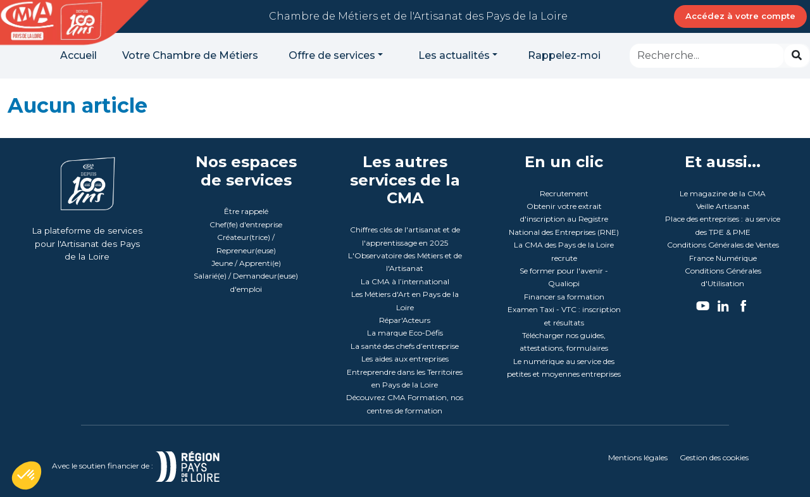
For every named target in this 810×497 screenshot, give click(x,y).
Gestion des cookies (714, 457)
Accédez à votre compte (740, 16)
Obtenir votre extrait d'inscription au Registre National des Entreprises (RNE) (564, 219)
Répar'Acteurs (404, 320)
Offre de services (332, 55)
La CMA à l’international (405, 281)
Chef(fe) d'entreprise (245, 224)
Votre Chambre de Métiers (190, 55)
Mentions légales (638, 457)
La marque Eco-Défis (405, 332)
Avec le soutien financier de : (151, 465)
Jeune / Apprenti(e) (246, 263)
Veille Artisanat (723, 206)
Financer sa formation (564, 296)
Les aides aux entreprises (405, 358)
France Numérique (723, 258)
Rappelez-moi (564, 55)
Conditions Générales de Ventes (723, 244)
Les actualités (454, 55)
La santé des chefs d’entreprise (405, 346)
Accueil (78, 55)
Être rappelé (246, 211)
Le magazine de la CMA (723, 193)
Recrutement (564, 193)
